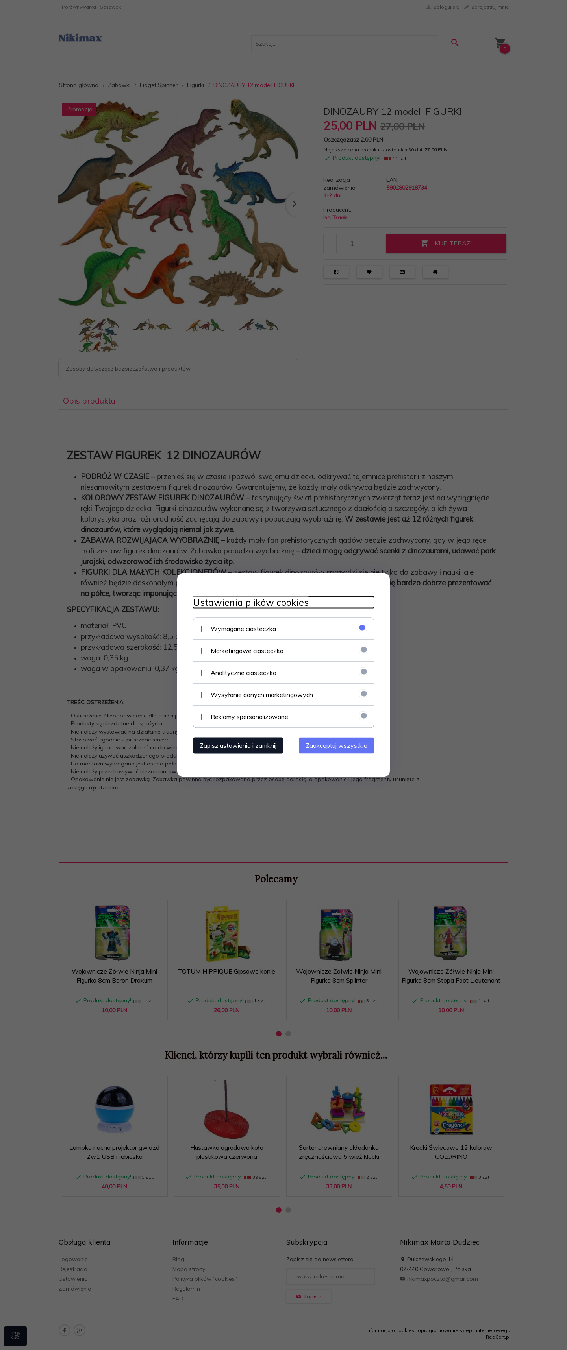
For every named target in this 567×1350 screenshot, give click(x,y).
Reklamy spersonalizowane (249, 717)
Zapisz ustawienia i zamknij (238, 745)
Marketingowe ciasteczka (247, 651)
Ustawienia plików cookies (251, 602)
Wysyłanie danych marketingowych (262, 695)
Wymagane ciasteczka (243, 629)
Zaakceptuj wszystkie (336, 745)
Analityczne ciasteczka (243, 673)
